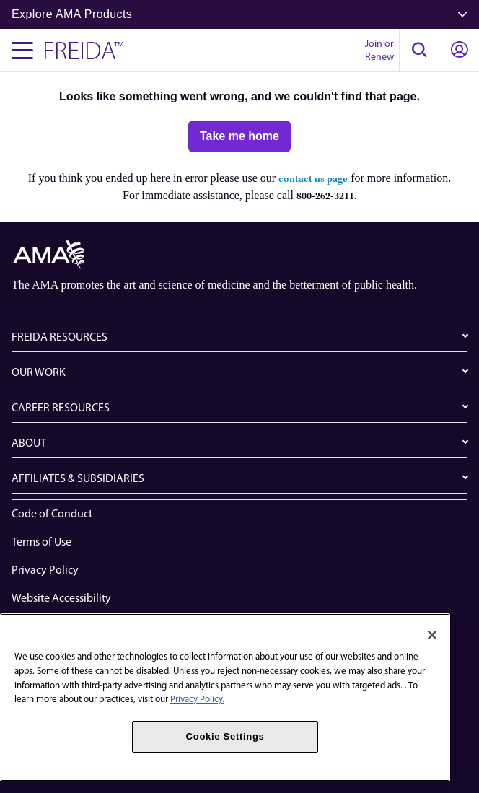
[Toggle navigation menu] (22, 50)
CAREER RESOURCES (61, 407)
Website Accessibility (61, 598)
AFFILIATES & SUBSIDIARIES (78, 478)
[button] (419, 50)
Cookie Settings (225, 736)
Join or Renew (379, 50)
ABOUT (29, 443)
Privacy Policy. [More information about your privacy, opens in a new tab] (197, 698)
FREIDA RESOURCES (59, 336)
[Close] (432, 635)
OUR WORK (39, 372)
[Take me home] (239, 136)
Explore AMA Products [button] (239, 14)
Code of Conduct (52, 513)
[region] (225, 697)
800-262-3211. (326, 196)
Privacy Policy (45, 570)
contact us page (313, 179)
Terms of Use (41, 541)
